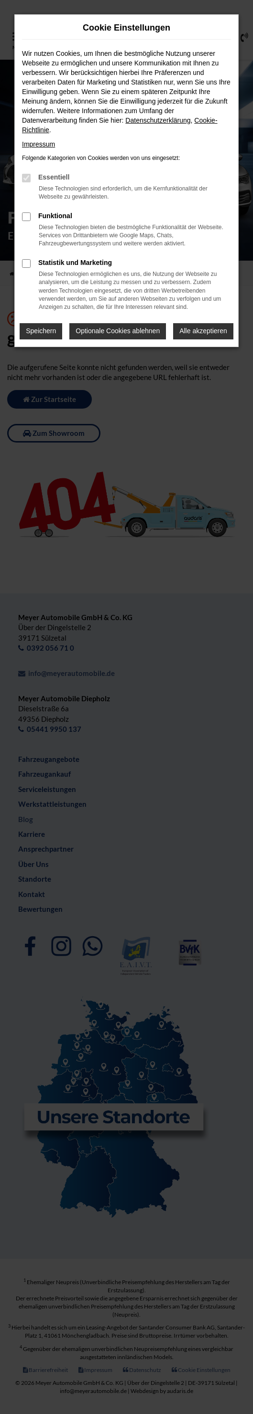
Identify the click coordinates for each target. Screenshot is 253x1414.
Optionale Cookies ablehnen (118, 331)
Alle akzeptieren (203, 331)
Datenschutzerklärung (157, 120)
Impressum (38, 144)
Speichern (41, 331)
